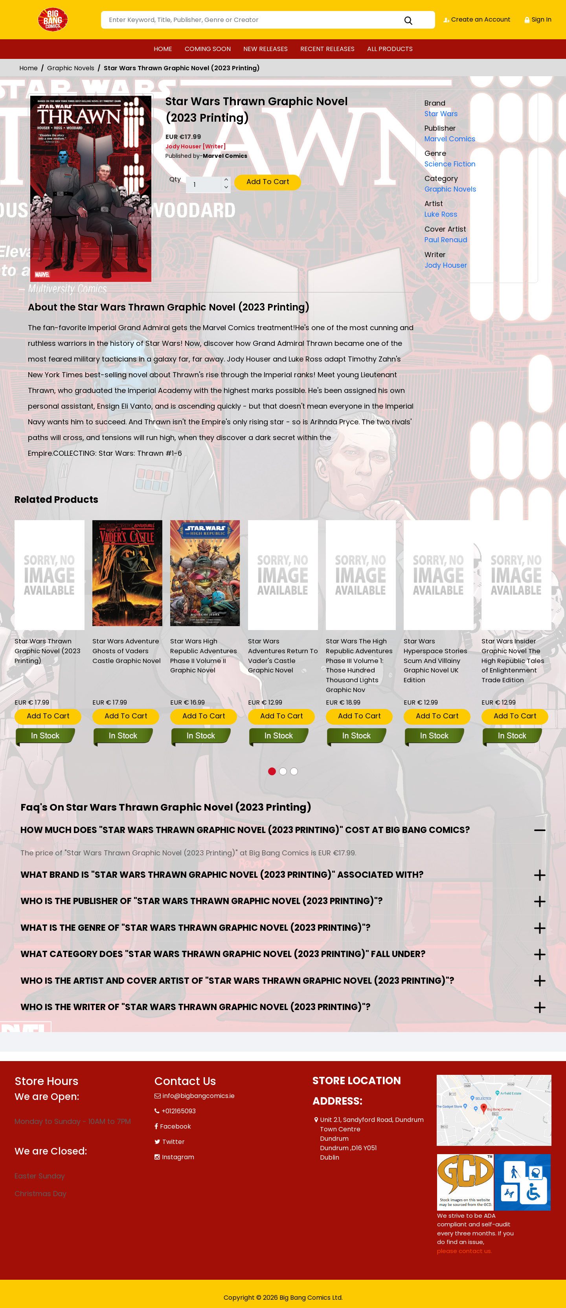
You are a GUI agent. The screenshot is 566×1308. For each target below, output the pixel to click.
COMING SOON (208, 48)
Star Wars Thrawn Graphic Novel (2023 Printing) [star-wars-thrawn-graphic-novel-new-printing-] (49, 652)
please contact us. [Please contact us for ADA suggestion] (464, 1250)
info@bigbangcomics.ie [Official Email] (199, 1095)
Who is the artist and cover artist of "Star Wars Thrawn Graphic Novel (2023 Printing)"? (237, 980)
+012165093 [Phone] (179, 1110)
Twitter (173, 1140)
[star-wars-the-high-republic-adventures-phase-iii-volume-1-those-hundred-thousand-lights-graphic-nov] (361, 575)
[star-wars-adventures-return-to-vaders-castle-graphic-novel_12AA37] (283, 575)
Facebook (175, 1125)
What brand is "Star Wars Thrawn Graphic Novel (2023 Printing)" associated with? (222, 874)
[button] (272, 771)
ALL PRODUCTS (390, 48)
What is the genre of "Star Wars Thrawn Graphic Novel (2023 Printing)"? (195, 927)
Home (28, 68)
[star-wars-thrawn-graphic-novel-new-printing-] (50, 575)
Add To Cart (267, 181)
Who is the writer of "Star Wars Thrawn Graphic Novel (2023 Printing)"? (195, 1006)
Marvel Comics (450, 139)
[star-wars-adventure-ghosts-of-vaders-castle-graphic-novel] (127, 573)
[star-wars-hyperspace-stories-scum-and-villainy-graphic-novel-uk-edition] (439, 575)
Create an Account (476, 19)
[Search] (268, 20)
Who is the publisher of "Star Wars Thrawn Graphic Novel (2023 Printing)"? (201, 900)
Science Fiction (450, 164)
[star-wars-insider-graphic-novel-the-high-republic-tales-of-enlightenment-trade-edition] (516, 575)
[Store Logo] (54, 19)
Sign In (537, 19)
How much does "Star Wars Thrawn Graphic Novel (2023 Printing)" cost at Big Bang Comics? (245, 829)
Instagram (178, 1156)
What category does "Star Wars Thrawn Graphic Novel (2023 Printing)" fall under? (223, 953)
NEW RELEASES (265, 48)
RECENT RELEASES (327, 48)
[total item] (208, 185)
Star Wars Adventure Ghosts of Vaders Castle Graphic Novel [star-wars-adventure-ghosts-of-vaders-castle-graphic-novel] (123, 657)
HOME (163, 48)
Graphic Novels (70, 68)
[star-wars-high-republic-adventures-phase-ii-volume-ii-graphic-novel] (205, 573)
